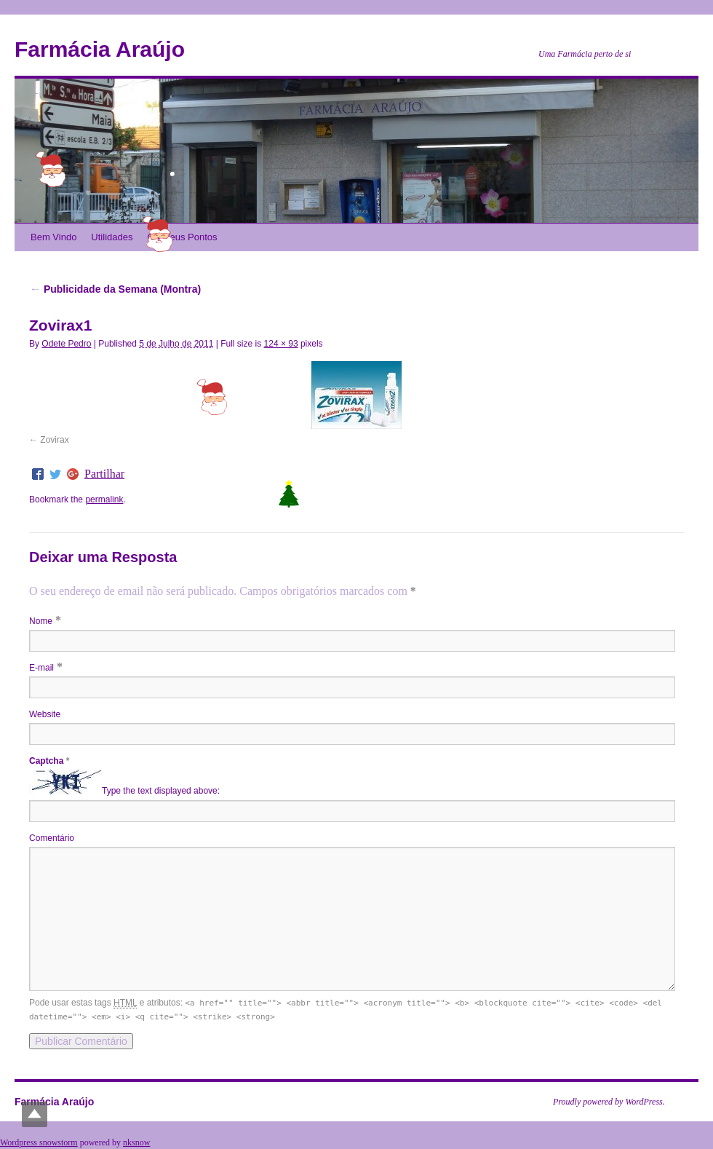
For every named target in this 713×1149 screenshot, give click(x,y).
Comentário (51, 838)
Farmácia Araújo (100, 49)
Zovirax (54, 440)
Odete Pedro (66, 344)
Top (34, 1114)
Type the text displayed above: (161, 791)
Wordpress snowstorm (39, 1142)
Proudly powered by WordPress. (609, 1102)
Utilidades (111, 237)
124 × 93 (281, 344)
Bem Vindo (53, 237)
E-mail (41, 668)
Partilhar (104, 474)
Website (44, 714)
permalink (104, 499)
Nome (40, 621)
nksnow (136, 1142)
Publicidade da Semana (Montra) (115, 289)
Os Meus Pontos (182, 237)
